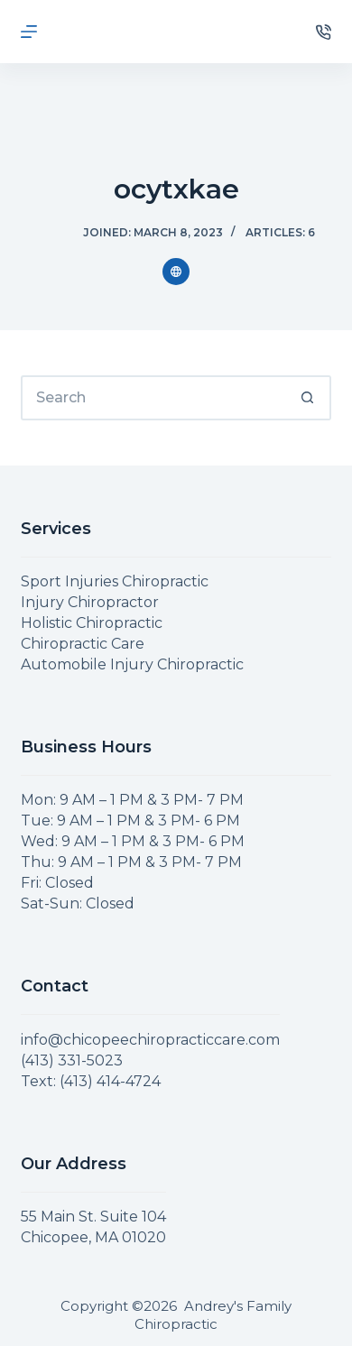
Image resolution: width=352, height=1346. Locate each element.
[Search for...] (153, 397)
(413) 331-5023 (72, 1060)
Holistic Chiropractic (91, 623)
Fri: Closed (57, 882)
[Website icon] (176, 271)
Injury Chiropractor (90, 602)
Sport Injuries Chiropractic (114, 581)
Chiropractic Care (82, 643)
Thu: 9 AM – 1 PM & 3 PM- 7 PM (131, 862)
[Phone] (323, 32)
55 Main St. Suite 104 (93, 1216)
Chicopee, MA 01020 (93, 1237)
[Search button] (308, 397)
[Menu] (29, 31)
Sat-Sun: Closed (77, 903)
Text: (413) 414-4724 (91, 1081)
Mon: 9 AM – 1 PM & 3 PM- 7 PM (132, 799)
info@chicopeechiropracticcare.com (150, 1039)
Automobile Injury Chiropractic (132, 664)
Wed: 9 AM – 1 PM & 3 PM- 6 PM (133, 841)
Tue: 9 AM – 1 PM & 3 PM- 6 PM (130, 820)
